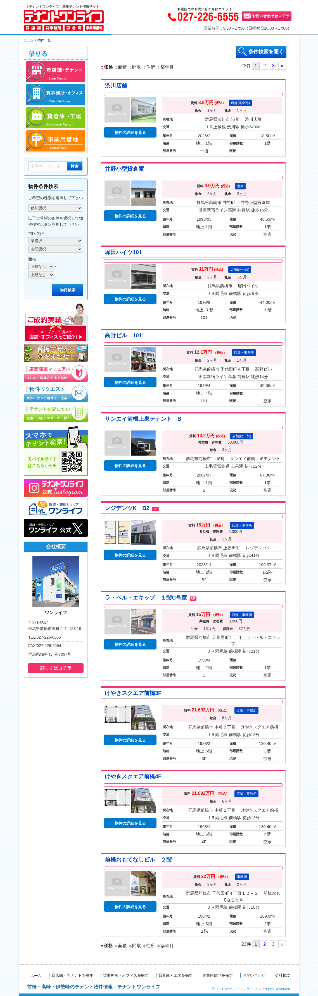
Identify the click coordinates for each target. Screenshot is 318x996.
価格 (106, 66)
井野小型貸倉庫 (124, 168)
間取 (134, 66)
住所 (148, 66)
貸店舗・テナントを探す (73, 975)
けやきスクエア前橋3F (133, 693)
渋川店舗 (116, 85)
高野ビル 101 (123, 335)
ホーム (28, 40)
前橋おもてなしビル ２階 (138, 860)
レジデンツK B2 (132, 508)
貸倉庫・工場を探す (176, 975)
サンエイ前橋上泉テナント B (143, 418)
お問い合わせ (254, 975)
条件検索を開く (266, 51)
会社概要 (282, 975)
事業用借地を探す (218, 975)
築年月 (165, 66)
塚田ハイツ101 (123, 252)
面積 (120, 66)
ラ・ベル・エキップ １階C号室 (150, 597)
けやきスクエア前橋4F (133, 776)
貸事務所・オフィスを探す (126, 975)
